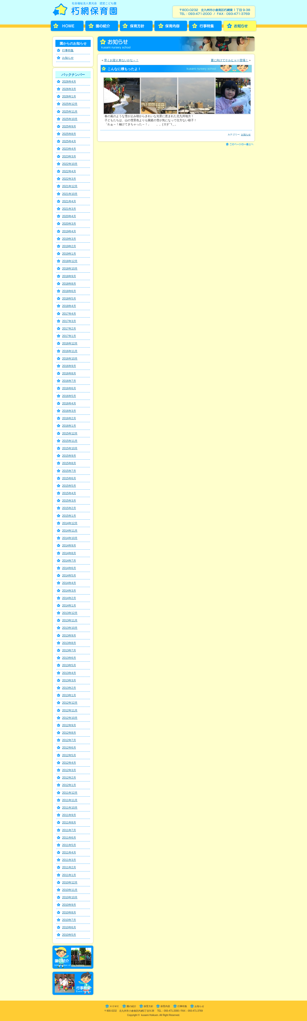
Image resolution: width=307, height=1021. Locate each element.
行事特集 (205, 26)
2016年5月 (69, 396)
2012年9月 (69, 725)
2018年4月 (69, 306)
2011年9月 (69, 815)
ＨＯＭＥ (114, 1006)
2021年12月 (69, 186)
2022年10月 (69, 164)
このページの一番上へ (240, 144)
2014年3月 (69, 590)
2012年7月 (69, 740)
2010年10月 (69, 897)
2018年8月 (69, 283)
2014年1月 (69, 605)
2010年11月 (69, 890)
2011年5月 (69, 845)
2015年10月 (69, 448)
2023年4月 (69, 148)
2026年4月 (69, 81)
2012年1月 (69, 785)
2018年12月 (69, 261)
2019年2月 (69, 246)
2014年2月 (69, 598)
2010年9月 (69, 905)
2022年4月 (69, 171)
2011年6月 (69, 837)
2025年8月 (69, 134)
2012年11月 (69, 710)
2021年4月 (69, 201)
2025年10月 (69, 119)
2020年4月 (69, 216)
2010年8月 (69, 912)
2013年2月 (69, 688)
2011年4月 (69, 852)
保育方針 (136, 26)
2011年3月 (69, 860)
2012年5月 (69, 755)
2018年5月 (69, 298)
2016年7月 (69, 381)
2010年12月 (69, 882)
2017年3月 (69, 321)
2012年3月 (69, 770)
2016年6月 (69, 388)
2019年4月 (69, 231)
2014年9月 (69, 545)
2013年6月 (69, 658)
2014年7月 (69, 560)
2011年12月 (69, 792)
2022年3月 (69, 178)
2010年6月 (69, 927)
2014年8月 (69, 553)
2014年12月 (69, 523)
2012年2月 (69, 777)
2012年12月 (69, 702)
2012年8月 (69, 732)
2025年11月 (69, 111)
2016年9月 (69, 366)
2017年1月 (69, 336)
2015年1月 (69, 515)
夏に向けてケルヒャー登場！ (229, 60)
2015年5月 (69, 485)
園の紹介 (101, 26)
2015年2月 (69, 508)
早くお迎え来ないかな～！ (121, 60)
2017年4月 (69, 313)
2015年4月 (69, 493)
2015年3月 (69, 500)
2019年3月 (69, 238)
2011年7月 (69, 830)
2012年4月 (69, 762)
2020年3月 (69, 223)
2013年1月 (69, 695)
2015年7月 (69, 471)
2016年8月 (69, 373)
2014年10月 (69, 538)
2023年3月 (69, 156)
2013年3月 (69, 680)
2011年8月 (69, 822)
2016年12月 (69, 343)
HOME (67, 26)
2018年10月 (69, 268)
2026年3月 (69, 89)
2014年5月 (69, 575)
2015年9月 (69, 455)
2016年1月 (69, 425)
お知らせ (240, 26)
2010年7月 (69, 920)
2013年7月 (69, 650)
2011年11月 (69, 800)
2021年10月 (69, 194)
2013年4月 (69, 673)
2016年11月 (69, 351)
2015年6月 (69, 478)
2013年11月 (69, 620)
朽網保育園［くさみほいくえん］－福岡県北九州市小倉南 (86, 10)
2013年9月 (69, 635)
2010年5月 (69, 935)
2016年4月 (69, 403)
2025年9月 (69, 126)
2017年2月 (69, 328)
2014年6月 (69, 568)
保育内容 (171, 26)
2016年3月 (69, 411)
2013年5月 (69, 665)
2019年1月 (69, 253)
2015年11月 (69, 441)
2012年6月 (69, 747)
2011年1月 (69, 875)
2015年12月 (69, 433)
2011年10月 (69, 807)
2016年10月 (69, 358)
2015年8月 (69, 463)
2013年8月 (69, 643)
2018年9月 (69, 276)
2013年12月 (69, 613)
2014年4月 (69, 583)
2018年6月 (69, 291)
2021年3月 (69, 208)
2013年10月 (69, 628)
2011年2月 (69, 867)
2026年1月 (69, 96)
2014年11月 (69, 530)
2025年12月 (69, 104)
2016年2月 (69, 418)
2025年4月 (69, 141)
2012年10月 (69, 718)
